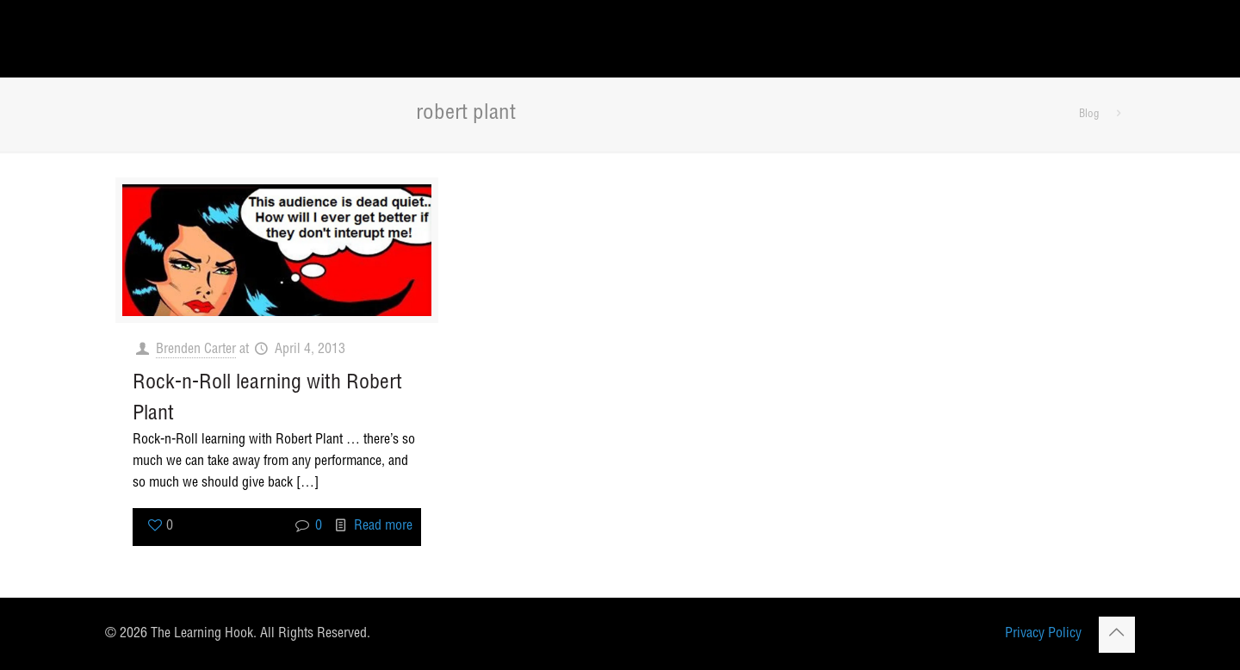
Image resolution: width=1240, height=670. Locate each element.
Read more (383, 527)
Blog (1089, 115)
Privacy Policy (1043, 635)
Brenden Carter (196, 350)
